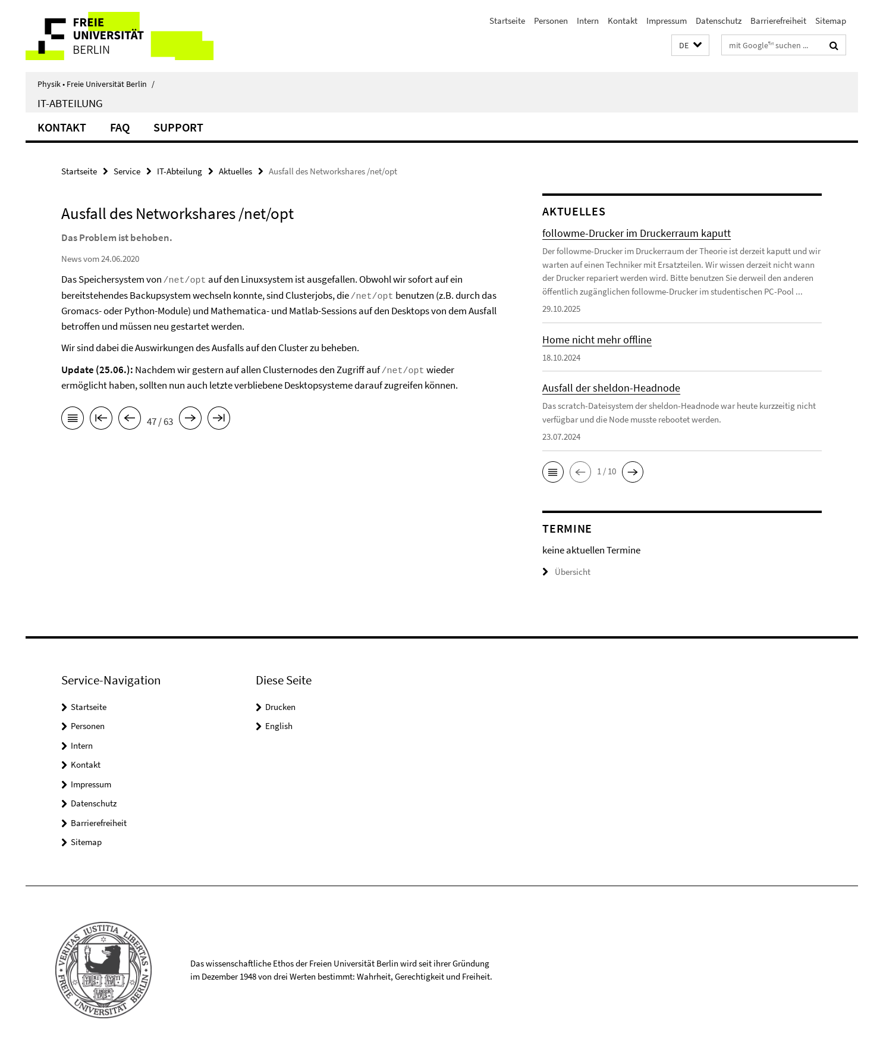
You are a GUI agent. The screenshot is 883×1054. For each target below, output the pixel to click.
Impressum (666, 20)
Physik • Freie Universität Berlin (96, 84)
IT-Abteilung (70, 103)
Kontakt (622, 20)
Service (127, 171)
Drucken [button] (280, 706)
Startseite (507, 20)
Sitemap (830, 20)
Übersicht (566, 571)
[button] (690, 46)
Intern (588, 20)
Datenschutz (718, 20)
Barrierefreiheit (778, 20)
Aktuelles (235, 171)
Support (178, 127)
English (279, 725)
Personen (551, 20)
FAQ (120, 127)
